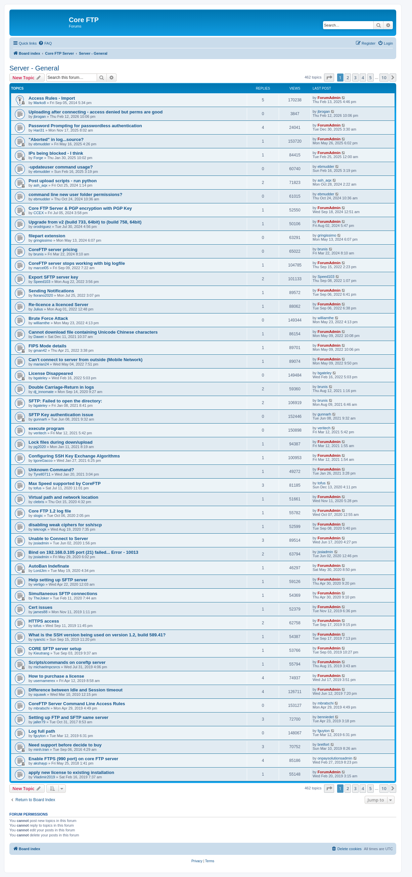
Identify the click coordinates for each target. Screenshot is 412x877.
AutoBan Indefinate (49, 566)
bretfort (323, 744)
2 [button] (348, 78)
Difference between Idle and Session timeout (76, 689)
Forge (38, 158)
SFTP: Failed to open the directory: (65, 400)
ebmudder (42, 144)
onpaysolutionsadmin (335, 758)
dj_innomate (44, 392)
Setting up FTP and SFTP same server (68, 717)
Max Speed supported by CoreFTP (65, 483)
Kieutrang (41, 653)
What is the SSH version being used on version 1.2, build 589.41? (97, 634)
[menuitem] (45, 43)
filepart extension (47, 235)
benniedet (326, 717)
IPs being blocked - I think (56, 153)
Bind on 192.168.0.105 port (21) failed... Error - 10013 (83, 552)
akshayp (40, 763)
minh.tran (41, 749)
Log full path (42, 731)
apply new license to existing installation (71, 772)
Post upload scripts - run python (63, 180)
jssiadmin (41, 543)
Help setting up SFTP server (58, 579)
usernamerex (44, 681)
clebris (39, 502)
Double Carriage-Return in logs (61, 387)
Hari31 (39, 130)
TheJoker (41, 598)
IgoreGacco (43, 460)
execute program (46, 428)
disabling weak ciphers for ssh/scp (65, 524)
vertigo (39, 584)
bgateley (41, 378)
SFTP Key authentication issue (61, 414)
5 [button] (370, 78)
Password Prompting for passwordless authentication (85, 125)
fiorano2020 (43, 295)
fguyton (40, 736)
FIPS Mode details (47, 345)
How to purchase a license (56, 676)
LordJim (40, 571)
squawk (40, 694)
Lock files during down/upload (61, 442)
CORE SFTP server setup (55, 648)
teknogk (40, 529)
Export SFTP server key (53, 277)
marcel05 (41, 268)
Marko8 (40, 103)
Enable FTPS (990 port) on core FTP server (73, 758)
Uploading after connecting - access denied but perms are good (96, 111)
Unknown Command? (51, 469)
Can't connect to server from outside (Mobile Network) (85, 359)
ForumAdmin (329, 98)
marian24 (41, 364)
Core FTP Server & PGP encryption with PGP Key (80, 208)
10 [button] (383, 78)
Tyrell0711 (42, 474)
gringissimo (43, 240)
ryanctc (39, 639)
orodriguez (42, 227)
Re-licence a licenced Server (58, 304)
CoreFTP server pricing (53, 249)
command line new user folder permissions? (75, 194)
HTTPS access (44, 621)
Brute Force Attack (48, 318)
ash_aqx (41, 185)
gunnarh (40, 419)
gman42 (40, 350)
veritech (40, 433)
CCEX (39, 213)
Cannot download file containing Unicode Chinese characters (93, 332)
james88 (41, 612)
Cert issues (40, 607)
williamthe (42, 323)
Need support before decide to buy (65, 744)
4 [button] (363, 78)
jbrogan (40, 116)
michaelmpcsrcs (47, 667)
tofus (38, 488)
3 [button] (355, 78)
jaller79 (39, 722)
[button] (329, 78)
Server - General (34, 68)
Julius (38, 309)
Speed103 (42, 282)
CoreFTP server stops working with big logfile (77, 263)
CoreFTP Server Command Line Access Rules (77, 703)
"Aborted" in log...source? (56, 139)
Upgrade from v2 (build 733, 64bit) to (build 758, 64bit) (85, 222)
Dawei (39, 337)
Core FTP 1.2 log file (50, 511)
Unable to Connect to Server (58, 538)
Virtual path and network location (63, 497)
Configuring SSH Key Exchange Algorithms (74, 455)
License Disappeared (51, 373)
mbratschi (42, 708)
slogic (38, 516)
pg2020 (40, 447)
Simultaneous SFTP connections (63, 593)
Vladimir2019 (44, 777)
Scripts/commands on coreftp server (67, 662)
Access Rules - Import (52, 98)
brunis (39, 254)
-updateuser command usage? (61, 166)
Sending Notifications (51, 290)
